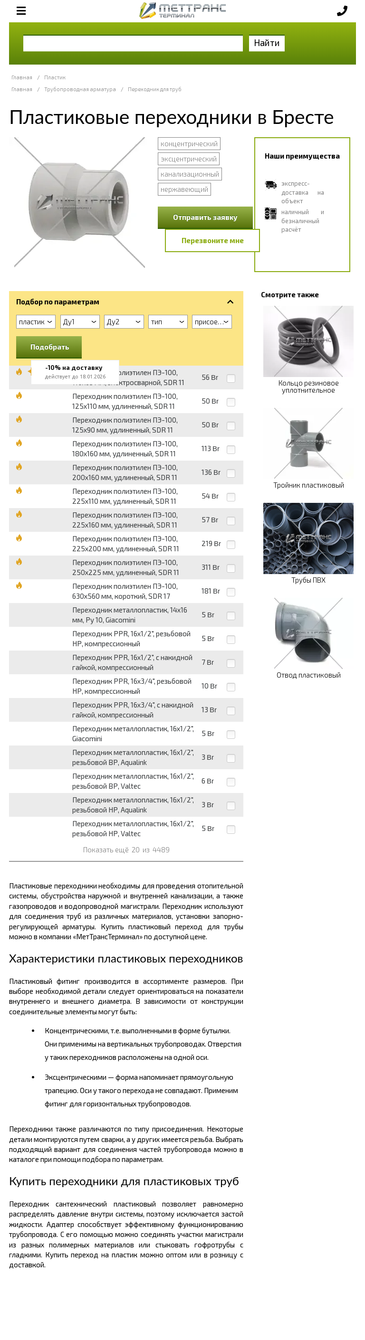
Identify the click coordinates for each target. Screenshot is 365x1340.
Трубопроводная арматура (80, 89)
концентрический (189, 143)
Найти (267, 42)
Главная (21, 77)
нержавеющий (184, 189)
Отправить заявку (205, 217)
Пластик (55, 77)
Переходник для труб (155, 89)
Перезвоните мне (213, 240)
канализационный (190, 174)
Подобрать (49, 346)
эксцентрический (189, 158)
